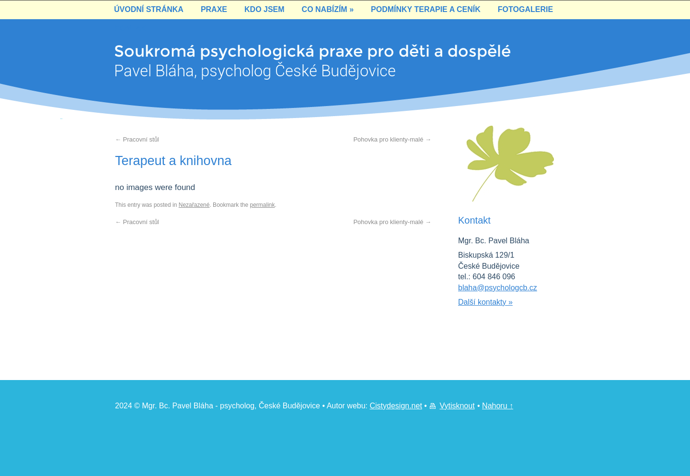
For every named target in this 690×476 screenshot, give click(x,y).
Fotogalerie (525, 9)
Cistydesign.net (395, 406)
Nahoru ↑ (497, 406)
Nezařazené (194, 205)
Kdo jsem (264, 9)
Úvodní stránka (149, 9)
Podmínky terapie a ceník (426, 9)
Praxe (214, 9)
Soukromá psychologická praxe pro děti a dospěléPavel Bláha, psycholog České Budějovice (274, 52)
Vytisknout (456, 406)
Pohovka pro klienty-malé (392, 139)
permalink (262, 205)
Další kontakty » (485, 302)
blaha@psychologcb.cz (497, 288)
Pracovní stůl (137, 139)
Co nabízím (328, 9)
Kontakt (132, 28)
